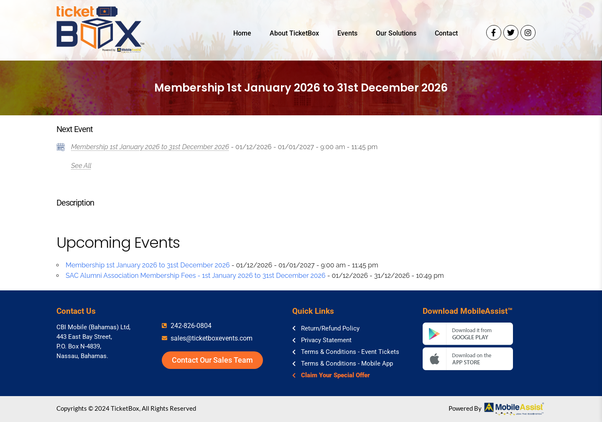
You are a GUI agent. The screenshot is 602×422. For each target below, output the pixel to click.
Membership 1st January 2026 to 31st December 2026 (150, 147)
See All (81, 166)
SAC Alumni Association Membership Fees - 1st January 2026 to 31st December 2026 (196, 276)
